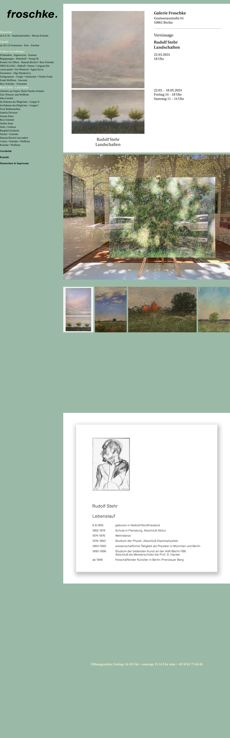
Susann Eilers (7, 116)
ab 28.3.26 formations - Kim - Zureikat (19, 45)
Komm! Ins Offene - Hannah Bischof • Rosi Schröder (27, 62)
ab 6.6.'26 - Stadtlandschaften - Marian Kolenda (24, 35)
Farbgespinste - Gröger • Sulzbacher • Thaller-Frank (26, 76)
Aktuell (4, 41)
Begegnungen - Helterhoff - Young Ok (19, 58)
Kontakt (4, 157)
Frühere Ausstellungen (12, 51)
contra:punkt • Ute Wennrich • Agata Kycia (21, 69)
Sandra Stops (6, 123)
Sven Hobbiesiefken (10, 109)
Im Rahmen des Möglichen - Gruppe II (19, 102)
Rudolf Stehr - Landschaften (14, 87)
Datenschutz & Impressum (14, 163)
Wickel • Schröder (9, 134)
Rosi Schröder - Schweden (13, 84)
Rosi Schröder (7, 120)
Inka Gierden (6, 98)
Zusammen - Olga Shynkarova (15, 73)
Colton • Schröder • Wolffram (15, 141)
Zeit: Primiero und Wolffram (14, 94)
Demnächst (6, 32)
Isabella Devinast (8, 112)
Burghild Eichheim (9, 130)
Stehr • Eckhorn (8, 127)
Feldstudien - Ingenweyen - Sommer (18, 55)
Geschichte (6, 151)
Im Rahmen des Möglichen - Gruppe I (19, 105)
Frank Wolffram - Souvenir (13, 80)
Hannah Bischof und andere (14, 137)
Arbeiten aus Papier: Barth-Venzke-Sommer (22, 91)
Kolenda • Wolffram (10, 145)
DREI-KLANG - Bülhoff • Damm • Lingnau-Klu (25, 66)
